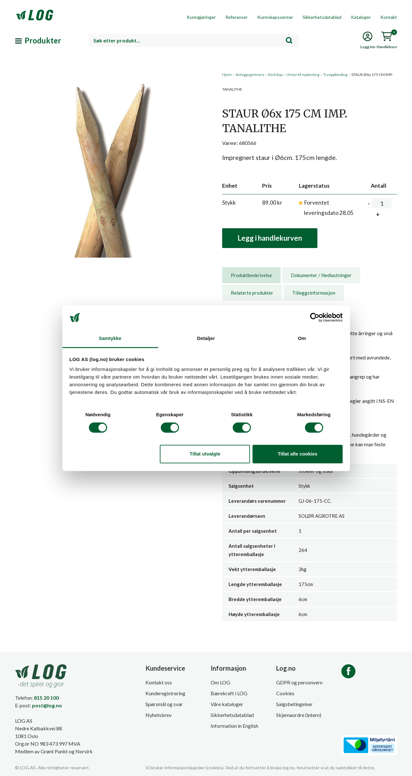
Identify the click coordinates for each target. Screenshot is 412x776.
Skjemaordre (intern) (298, 715)
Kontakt (388, 17)
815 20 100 (46, 698)
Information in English (234, 726)
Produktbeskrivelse (251, 275)
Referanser (236, 17)
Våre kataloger (227, 704)
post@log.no (47, 705)
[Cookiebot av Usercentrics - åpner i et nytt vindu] (315, 317)
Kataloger (361, 17)
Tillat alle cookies (297, 454)
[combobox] (194, 40)
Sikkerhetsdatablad (322, 17)
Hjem (227, 74)
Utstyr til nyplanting (302, 74)
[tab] (251, 275)
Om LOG (220, 682)
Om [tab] (302, 338)
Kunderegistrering (165, 693)
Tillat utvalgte (205, 454)
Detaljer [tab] (206, 338)
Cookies (285, 693)
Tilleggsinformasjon (313, 293)
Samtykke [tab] (110, 338)
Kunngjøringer (201, 17)
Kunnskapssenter (275, 17)
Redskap (275, 74)
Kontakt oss (158, 682)
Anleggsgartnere (250, 74)
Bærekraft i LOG (229, 693)
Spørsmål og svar (164, 704)
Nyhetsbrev (158, 715)
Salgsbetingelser (294, 704)
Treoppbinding (335, 74)
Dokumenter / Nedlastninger (321, 275)
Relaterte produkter (252, 293)
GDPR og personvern (299, 682)
